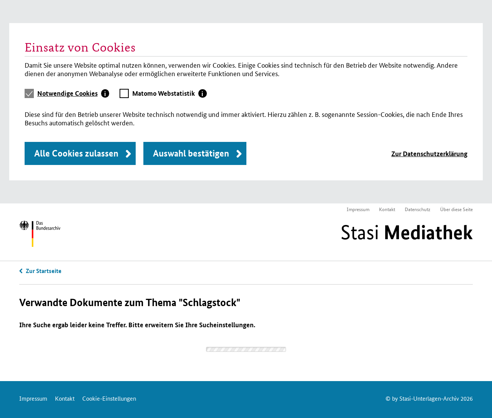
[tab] (73, 93)
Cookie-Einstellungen (109, 398)
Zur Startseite (44, 270)
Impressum (358, 209)
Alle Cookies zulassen (76, 153)
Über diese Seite (456, 209)
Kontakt (387, 209)
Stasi (407, 232)
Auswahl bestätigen (191, 153)
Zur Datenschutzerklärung (429, 153)
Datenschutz (417, 209)
